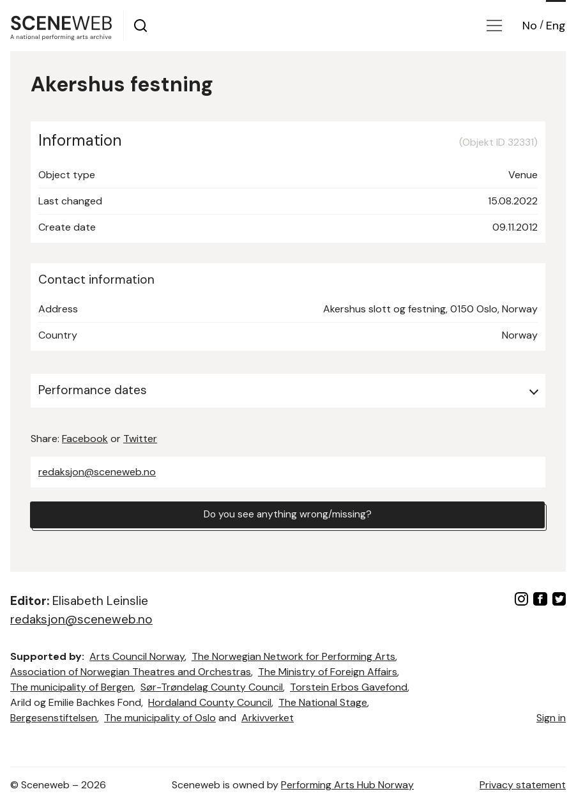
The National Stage (322, 702)
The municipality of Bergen (71, 687)
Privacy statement (523, 785)
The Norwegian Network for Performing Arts (293, 656)
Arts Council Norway (137, 656)
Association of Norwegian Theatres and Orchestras (130, 671)
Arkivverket (267, 717)
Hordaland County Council (209, 702)
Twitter (140, 438)
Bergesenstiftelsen (53, 717)
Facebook (85, 438)
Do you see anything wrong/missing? (287, 515)
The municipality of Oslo (160, 717)
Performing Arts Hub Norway (347, 785)
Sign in (551, 717)
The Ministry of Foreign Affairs (327, 671)
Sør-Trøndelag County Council (211, 687)
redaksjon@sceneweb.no (97, 471)
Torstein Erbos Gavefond (348, 687)
